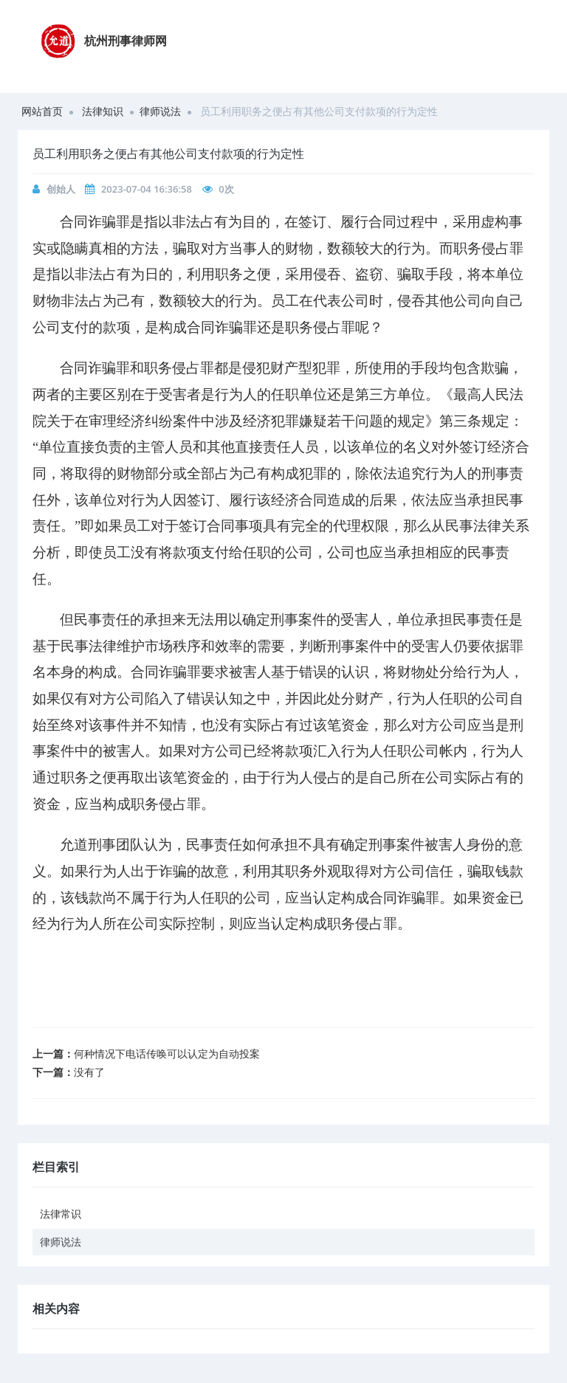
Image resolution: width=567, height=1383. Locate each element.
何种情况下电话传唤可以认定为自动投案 (167, 1053)
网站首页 (42, 111)
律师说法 (160, 111)
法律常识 (60, 1214)
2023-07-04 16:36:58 (146, 189)
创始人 (61, 189)
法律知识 (102, 111)
